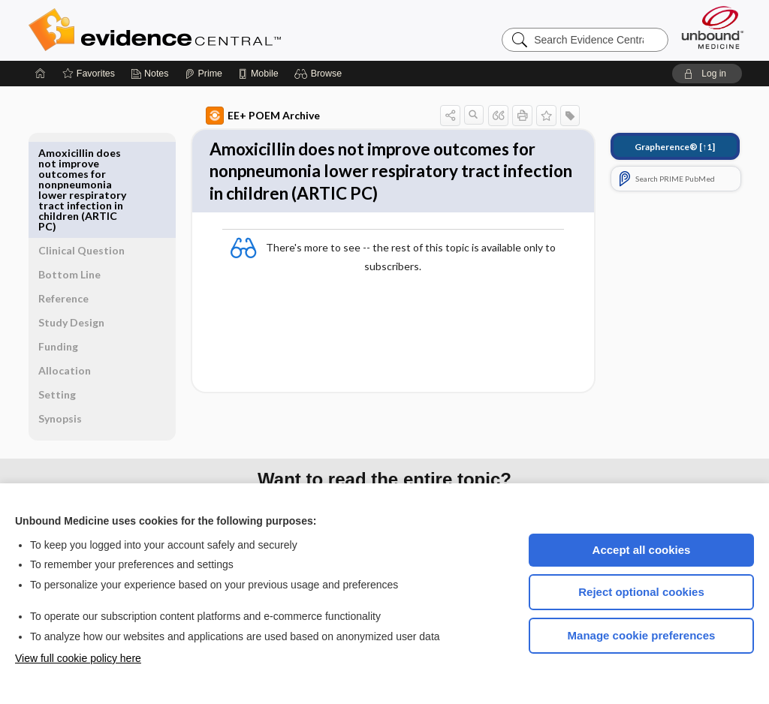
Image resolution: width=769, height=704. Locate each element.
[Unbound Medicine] (713, 27)
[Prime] (203, 73)
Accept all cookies (642, 549)
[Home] (40, 73)
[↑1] (657, 146)
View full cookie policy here (78, 658)
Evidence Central (215, 30)
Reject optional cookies (641, 591)
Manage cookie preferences (642, 635)
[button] (320, 73)
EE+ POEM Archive (245, 116)
